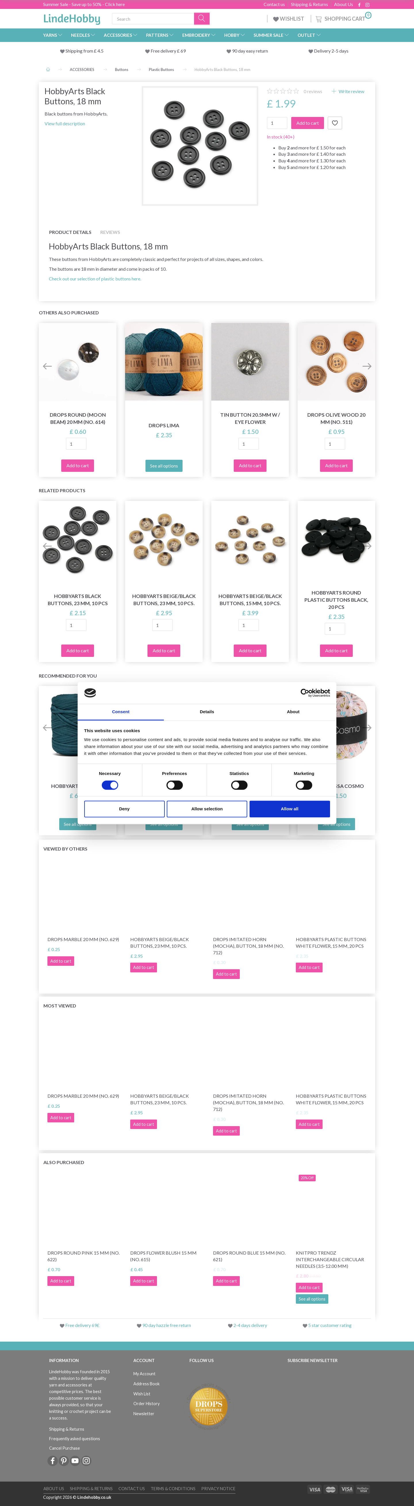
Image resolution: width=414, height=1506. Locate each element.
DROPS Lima (164, 425)
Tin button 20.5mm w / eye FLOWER (250, 418)
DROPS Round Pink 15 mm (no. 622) (83, 1256)
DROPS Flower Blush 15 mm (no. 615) (163, 1256)
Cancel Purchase (64, 1448)
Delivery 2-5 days (331, 50)
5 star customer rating (330, 1325)
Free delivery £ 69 (168, 50)
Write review (351, 91)
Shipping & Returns (309, 4)
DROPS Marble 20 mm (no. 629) (83, 939)
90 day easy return (250, 50)
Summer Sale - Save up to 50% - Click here (84, 4)
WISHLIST (289, 19)
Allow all (289, 809)
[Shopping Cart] (343, 18)
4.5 (100, 50)
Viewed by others (65, 848)
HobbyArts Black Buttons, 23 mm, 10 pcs (78, 599)
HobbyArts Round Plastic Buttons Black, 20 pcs (336, 600)
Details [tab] (207, 711)
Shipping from (80, 50)
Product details (70, 232)
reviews (313, 91)
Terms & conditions (173, 1488)
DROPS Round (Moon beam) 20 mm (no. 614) (78, 418)
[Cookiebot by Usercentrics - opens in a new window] (305, 692)
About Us (343, 4)
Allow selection (207, 809)
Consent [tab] (121, 711)
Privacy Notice (218, 1488)
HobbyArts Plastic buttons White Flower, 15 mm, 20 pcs (331, 942)
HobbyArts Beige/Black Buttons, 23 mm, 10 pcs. (164, 599)
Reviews (110, 232)
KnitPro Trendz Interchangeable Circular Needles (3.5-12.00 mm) (330, 1259)
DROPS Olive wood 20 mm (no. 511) (336, 418)
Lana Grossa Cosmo (336, 786)
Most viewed (59, 1005)
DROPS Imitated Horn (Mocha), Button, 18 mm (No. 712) (248, 945)
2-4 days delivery (250, 1325)
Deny (124, 809)
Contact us (274, 4)
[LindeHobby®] (72, 17)
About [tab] (293, 711)
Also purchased (63, 1162)
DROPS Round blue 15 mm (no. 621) (249, 1256)
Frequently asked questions (74, 1438)
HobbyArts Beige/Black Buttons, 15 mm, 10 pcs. (250, 599)
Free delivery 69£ (82, 1325)
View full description (65, 123)
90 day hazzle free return (166, 1325)
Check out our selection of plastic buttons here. (95, 278)
